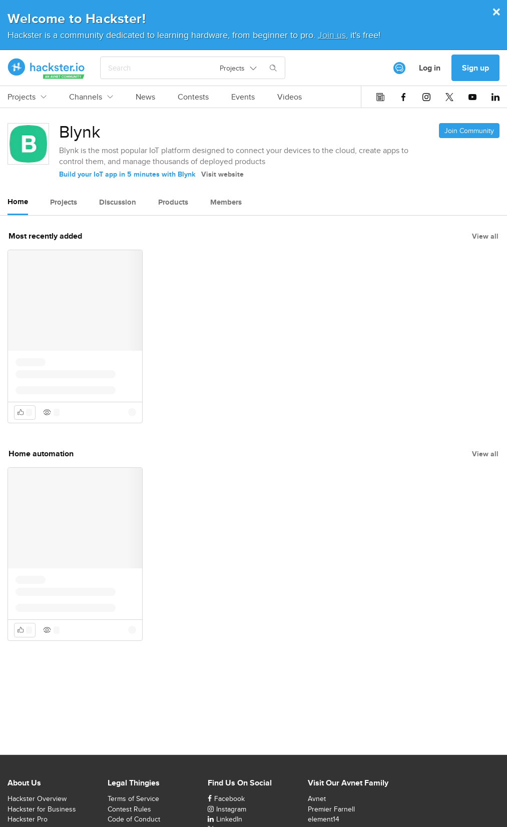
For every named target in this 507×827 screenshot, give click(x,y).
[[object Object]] (399, 68)
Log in (429, 68)
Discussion (117, 202)
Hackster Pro (28, 819)
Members (226, 202)
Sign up (475, 68)
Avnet (317, 798)
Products (173, 202)
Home (18, 201)
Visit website (222, 174)
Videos (289, 97)
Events (243, 97)
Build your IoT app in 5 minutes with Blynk (127, 174)
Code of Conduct (134, 819)
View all (485, 236)
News (145, 97)
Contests (193, 97)
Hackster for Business (42, 809)
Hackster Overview (37, 798)
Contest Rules (129, 809)
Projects (27, 97)
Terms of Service (133, 798)
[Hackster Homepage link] (46, 68)
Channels (91, 97)
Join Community (469, 131)
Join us (332, 35)
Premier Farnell (331, 809)
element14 (323, 819)
